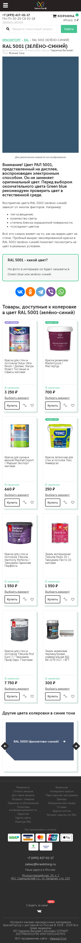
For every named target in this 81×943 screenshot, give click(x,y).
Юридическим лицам (61, 803)
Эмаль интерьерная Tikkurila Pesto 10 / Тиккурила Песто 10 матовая (58, 558)
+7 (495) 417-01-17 (16, 14)
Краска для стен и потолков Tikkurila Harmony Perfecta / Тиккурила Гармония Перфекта (18, 560)
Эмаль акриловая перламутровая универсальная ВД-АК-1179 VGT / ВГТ (57, 655)
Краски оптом (62, 810)
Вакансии (62, 787)
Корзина (65, 16)
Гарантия (23, 813)
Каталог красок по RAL (62, 814)
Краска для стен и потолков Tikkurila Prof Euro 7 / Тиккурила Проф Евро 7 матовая (19, 655)
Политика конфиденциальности (23, 808)
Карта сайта (23, 817)
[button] (5, 746)
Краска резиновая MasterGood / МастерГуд (56, 363)
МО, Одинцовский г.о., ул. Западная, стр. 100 (40, 878)
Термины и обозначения (23, 803)
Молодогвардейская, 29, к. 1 (40, 875)
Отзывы (62, 807)
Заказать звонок (12, 22)
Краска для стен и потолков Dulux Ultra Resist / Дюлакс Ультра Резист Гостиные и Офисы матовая (19, 366)
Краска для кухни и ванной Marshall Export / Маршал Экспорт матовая (19, 462)
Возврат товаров (23, 799)
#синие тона (16, 53)
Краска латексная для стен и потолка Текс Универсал (59, 460)
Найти (69, 29)
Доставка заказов (23, 795)
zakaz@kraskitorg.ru (40, 864)
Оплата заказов (23, 791)
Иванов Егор (58, 938)
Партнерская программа (62, 795)
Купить (12, 405)
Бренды (62, 799)
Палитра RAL (23, 821)
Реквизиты (23, 787)
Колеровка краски (62, 791)
